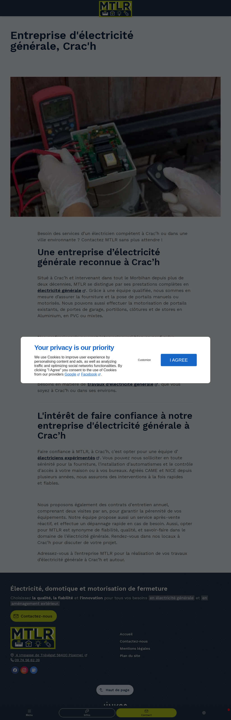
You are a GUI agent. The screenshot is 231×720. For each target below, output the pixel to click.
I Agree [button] (179, 360)
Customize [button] (144, 360)
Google (70, 374)
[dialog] (115, 360)
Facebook (89, 374)
